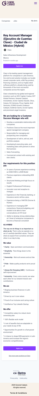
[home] (14, 3)
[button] (35, 3)
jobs (15, 21)
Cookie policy (23, 378)
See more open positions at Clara (19, 356)
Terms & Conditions (18, 393)
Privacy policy (14, 378)
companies (6, 21)
